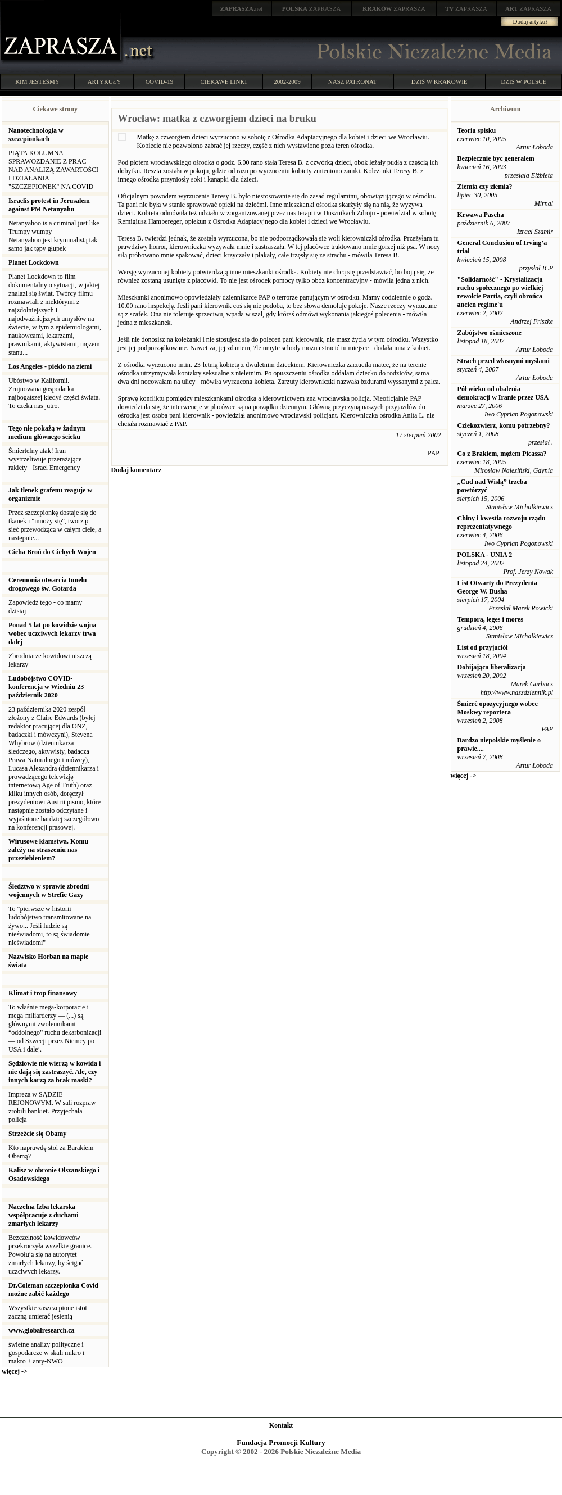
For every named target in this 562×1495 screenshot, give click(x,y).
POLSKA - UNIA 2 (485, 555)
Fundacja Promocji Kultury (281, 1442)
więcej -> (15, 1371)
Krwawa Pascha (480, 215)
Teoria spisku (476, 130)
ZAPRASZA (311, 8)
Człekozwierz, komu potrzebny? (503, 425)
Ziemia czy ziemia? (485, 187)
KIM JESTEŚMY (37, 81)
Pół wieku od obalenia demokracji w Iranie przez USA (503, 393)
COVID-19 (160, 81)
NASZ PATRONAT (352, 81)
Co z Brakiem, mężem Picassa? (502, 453)
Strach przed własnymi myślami (503, 361)
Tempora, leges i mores (490, 619)
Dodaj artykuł (530, 21)
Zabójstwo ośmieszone (489, 333)
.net (241, 8)
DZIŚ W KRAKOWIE (439, 81)
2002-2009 (287, 81)
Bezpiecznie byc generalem (495, 158)
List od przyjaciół (482, 647)
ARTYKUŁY (104, 81)
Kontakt (281, 1425)
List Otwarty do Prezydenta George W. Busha (497, 587)
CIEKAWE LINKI (224, 81)
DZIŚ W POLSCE (523, 81)
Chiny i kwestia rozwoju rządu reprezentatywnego (501, 522)
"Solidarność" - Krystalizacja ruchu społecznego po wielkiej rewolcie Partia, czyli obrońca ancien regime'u (500, 292)
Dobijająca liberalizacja (491, 667)
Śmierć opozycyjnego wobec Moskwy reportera (497, 708)
